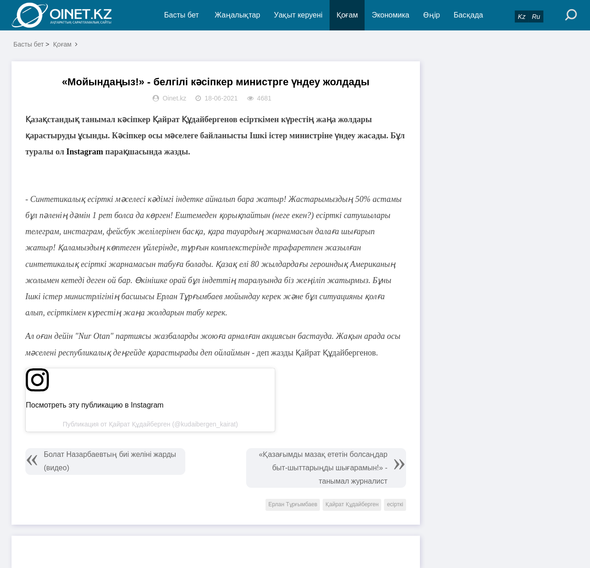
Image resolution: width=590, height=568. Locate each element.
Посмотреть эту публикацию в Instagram (95, 405)
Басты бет (181, 15)
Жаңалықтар (237, 15)
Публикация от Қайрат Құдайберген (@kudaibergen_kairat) (150, 424)
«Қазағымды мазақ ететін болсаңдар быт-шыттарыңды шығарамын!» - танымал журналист (323, 467)
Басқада (468, 15)
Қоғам (347, 15)
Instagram (84, 151)
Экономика (390, 15)
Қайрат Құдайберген (351, 504)
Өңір (431, 15)
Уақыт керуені (298, 15)
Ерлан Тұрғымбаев (292, 504)
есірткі (395, 504)
